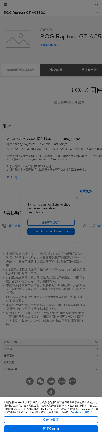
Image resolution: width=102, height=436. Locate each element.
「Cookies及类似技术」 (81, 412)
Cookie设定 (51, 420)
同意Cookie (51, 429)
